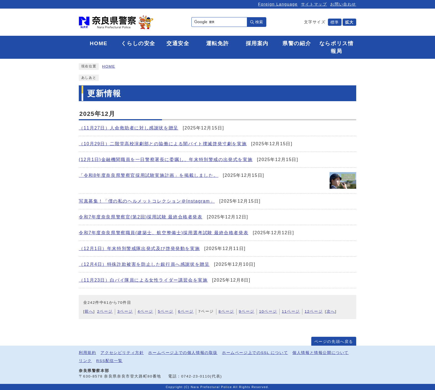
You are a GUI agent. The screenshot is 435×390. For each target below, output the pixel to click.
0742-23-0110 (195, 376)
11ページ (291, 311)
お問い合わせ (343, 4)
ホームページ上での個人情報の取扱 (183, 353)
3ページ (125, 311)
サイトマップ (314, 4)
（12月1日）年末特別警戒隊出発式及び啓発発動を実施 (139, 248)
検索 (259, 22)
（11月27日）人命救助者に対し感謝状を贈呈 (128, 128)
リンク (85, 361)
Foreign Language (277, 4)
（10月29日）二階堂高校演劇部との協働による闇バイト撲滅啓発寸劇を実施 (163, 143)
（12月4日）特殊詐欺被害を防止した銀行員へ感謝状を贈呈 (144, 264)
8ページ (226, 311)
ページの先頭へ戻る (333, 342)
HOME (108, 66)
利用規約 (87, 353)
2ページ (105, 311)
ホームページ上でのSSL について (255, 353)
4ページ (145, 311)
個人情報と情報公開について (320, 353)
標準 (334, 22)
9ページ (246, 311)
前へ (89, 311)
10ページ (268, 311)
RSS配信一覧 (109, 361)
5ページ (165, 311)
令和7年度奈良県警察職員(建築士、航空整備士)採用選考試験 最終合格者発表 (163, 232)
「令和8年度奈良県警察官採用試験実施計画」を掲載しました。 (148, 175)
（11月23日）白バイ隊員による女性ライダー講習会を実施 (143, 280)
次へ (331, 311)
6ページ (186, 311)
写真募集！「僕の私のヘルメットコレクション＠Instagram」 (147, 201)
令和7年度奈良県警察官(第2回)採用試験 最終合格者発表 (141, 217)
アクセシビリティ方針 (122, 353)
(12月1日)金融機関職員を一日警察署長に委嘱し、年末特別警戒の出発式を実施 (165, 159)
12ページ (314, 311)
